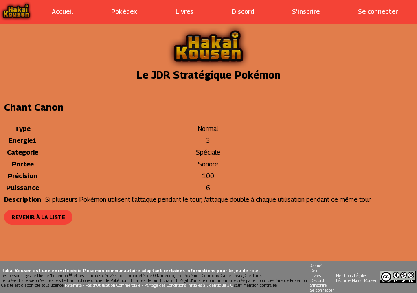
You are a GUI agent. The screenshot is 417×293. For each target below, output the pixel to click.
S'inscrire (306, 11)
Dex (313, 270)
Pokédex (124, 11)
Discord (243, 11)
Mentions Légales (351, 275)
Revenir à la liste (38, 217)
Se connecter (378, 11)
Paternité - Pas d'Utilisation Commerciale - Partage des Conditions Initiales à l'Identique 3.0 (149, 285)
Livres (184, 11)
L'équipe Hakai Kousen (356, 280)
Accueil (62, 11)
